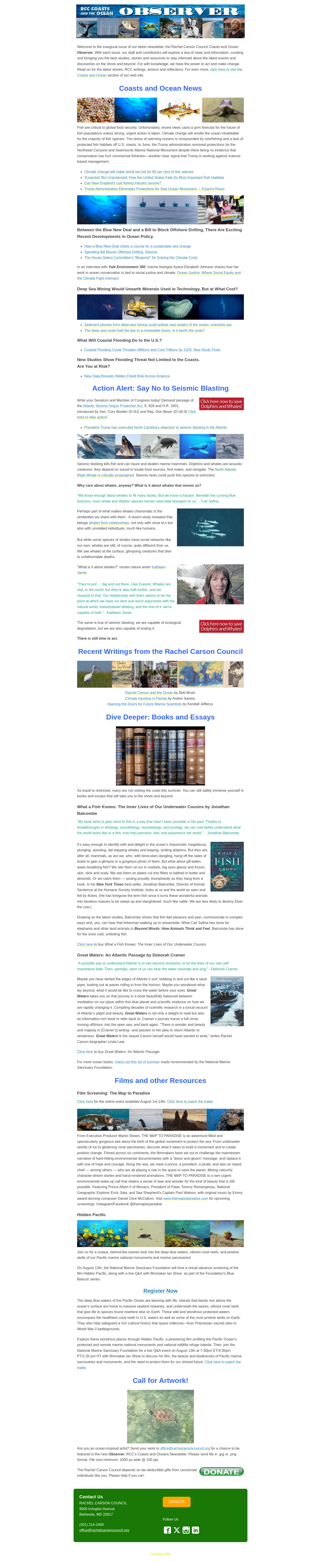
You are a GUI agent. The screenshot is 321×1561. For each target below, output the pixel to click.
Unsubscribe (161, 1554)
